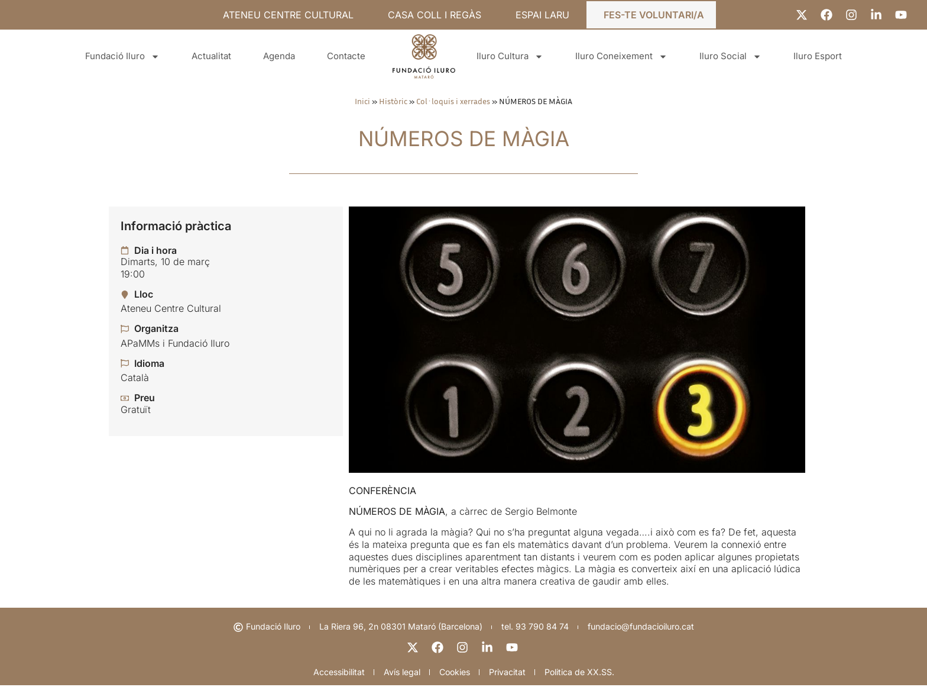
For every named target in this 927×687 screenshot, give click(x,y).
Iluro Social (730, 56)
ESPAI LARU (542, 15)
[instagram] (463, 648)
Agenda (279, 56)
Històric (393, 101)
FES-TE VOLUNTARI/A (654, 15)
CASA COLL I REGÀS (434, 15)
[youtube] (513, 648)
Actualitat (211, 56)
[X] (414, 648)
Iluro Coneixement (621, 56)
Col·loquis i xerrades (453, 101)
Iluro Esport (817, 56)
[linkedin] (488, 648)
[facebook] (439, 648)
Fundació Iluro (122, 56)
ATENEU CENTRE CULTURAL (288, 15)
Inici (362, 101)
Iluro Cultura (510, 56)
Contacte (346, 56)
